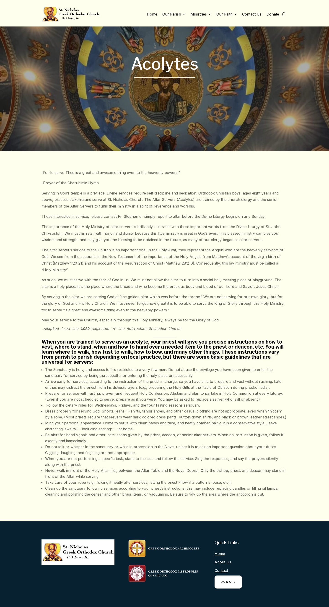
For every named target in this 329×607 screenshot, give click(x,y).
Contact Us (252, 14)
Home (152, 14)
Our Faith (224, 14)
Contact (221, 570)
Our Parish (171, 14)
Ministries (199, 14)
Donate (273, 14)
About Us (223, 562)
